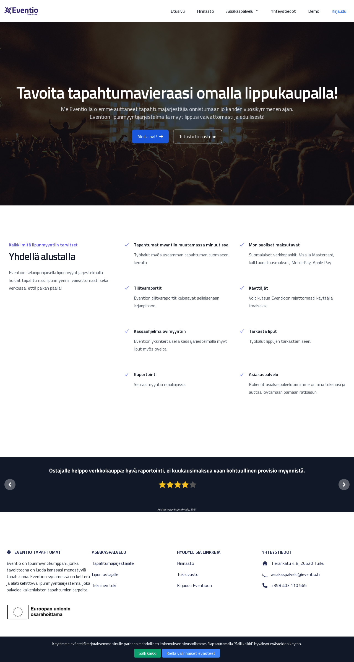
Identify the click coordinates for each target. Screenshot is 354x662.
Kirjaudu (339, 11)
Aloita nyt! (150, 136)
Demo (313, 11)
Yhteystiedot (283, 11)
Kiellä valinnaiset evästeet (190, 653)
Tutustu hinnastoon (197, 136)
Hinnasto (205, 11)
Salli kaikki (148, 653)
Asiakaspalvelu (242, 11)
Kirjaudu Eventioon (194, 585)
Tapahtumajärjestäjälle (113, 563)
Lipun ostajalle (105, 574)
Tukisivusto (188, 574)
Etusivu (178, 11)
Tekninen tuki (104, 585)
